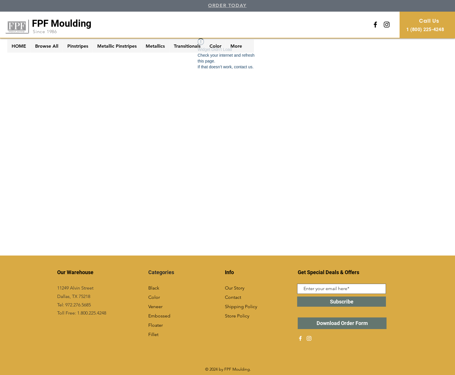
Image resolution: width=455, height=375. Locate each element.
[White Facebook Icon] (300, 338)
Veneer (155, 306)
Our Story (234, 288)
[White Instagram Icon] (309, 338)
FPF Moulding (61, 23)
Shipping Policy (241, 306)
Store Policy (237, 316)
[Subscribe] (341, 302)
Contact (233, 297)
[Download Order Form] (342, 323)
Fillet (153, 334)
